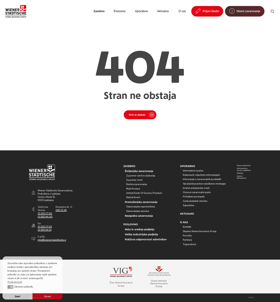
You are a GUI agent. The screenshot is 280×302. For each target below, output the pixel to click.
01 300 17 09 (45, 226)
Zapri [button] (17, 296)
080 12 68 (61, 210)
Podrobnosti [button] (15, 282)
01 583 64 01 (44, 230)
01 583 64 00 (45, 216)
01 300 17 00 (45, 213)
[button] (129, 166)
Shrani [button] (47, 296)
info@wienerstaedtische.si (52, 240)
